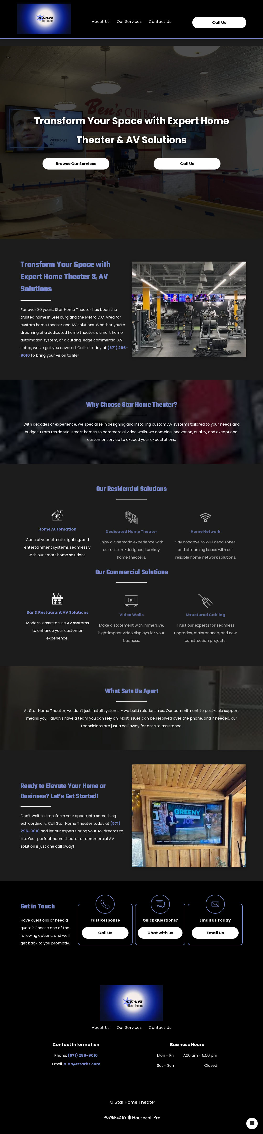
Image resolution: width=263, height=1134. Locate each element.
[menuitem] (100, 22)
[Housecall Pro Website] (144, 1119)
